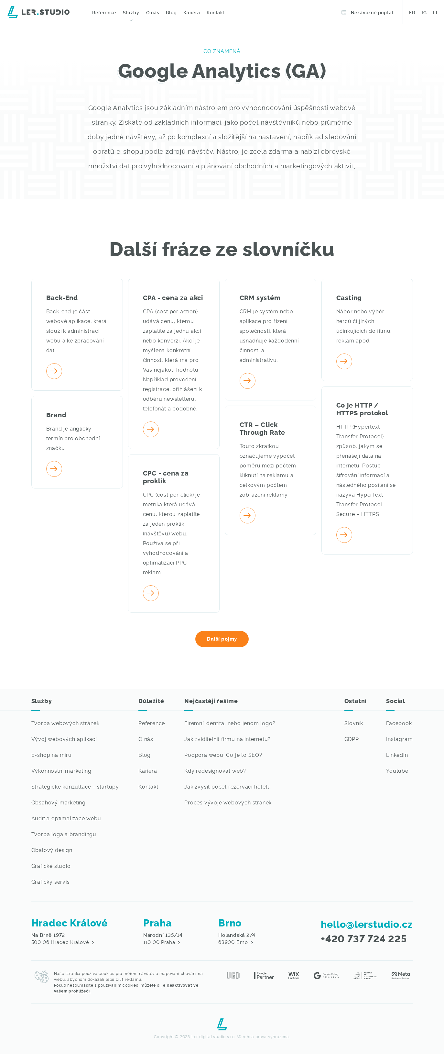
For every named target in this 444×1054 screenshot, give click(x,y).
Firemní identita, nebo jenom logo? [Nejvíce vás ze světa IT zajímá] (229, 722)
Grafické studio (51, 865)
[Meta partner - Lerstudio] (401, 974)
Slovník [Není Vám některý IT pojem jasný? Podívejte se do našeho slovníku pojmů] (353, 722)
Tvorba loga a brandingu (63, 833)
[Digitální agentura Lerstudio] (38, 11)
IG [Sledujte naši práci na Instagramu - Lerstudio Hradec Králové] (424, 12)
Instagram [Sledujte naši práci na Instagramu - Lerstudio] (399, 738)
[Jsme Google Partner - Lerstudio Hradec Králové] (264, 974)
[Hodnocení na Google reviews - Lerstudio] (326, 974)
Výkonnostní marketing (61, 770)
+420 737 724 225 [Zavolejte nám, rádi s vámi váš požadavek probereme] (364, 938)
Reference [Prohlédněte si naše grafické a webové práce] (104, 12)
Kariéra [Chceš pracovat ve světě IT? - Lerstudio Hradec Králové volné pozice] (147, 770)
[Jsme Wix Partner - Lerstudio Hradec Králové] (293, 974)
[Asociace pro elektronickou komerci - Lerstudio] (365, 974)
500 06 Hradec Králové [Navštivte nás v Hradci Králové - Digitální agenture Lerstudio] (62, 938)
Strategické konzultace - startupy (75, 786)
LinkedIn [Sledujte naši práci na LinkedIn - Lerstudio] (397, 754)
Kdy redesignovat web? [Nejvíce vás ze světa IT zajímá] (215, 770)
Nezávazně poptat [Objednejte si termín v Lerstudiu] (368, 12)
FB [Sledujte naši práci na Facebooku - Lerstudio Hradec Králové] (412, 12)
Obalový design (51, 849)
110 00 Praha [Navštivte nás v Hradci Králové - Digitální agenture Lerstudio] (163, 938)
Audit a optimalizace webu (66, 818)
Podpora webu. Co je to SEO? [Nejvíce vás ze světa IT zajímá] (223, 754)
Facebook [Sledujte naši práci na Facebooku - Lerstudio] (399, 722)
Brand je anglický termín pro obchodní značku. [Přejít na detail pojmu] (73, 438)
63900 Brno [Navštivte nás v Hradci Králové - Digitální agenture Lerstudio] (236, 938)
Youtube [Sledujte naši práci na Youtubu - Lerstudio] (397, 770)
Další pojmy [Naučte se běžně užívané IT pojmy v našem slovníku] (222, 638)
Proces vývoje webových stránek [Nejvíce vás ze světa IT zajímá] (228, 802)
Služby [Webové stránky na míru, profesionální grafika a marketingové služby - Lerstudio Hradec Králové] (131, 12)
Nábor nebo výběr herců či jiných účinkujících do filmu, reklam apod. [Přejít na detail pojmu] (364, 326)
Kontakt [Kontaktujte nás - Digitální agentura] (215, 12)
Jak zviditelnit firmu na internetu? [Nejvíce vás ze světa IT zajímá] (227, 738)
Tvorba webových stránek (65, 722)
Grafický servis (50, 881)
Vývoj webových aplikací (64, 738)
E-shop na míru (51, 754)
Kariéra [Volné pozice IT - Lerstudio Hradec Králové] (190, 12)
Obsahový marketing (58, 802)
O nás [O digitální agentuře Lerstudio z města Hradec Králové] (152, 12)
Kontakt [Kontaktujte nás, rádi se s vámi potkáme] (148, 786)
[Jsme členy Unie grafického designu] (233, 974)
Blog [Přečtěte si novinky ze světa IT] (170, 12)
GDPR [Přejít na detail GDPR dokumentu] (351, 738)
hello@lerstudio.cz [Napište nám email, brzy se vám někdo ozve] (367, 923)
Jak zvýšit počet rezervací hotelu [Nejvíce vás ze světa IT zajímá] (227, 786)
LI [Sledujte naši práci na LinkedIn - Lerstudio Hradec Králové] (435, 12)
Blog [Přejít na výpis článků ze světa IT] (144, 754)
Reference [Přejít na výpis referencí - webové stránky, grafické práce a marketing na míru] (151, 722)
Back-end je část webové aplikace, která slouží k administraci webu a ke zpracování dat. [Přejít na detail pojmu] (76, 330)
